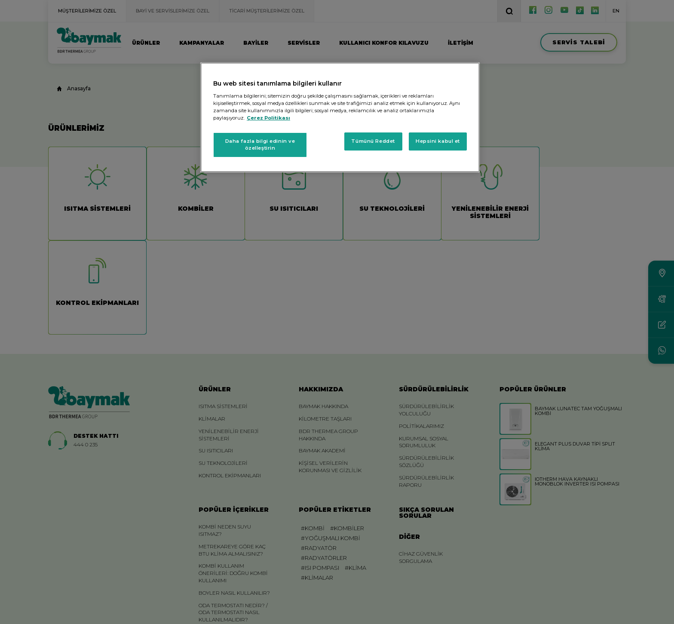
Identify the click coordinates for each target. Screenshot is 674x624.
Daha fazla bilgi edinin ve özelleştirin (260, 144)
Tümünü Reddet (373, 141)
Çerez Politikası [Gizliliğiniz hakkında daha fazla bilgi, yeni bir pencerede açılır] (268, 118)
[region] (340, 117)
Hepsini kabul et (438, 141)
